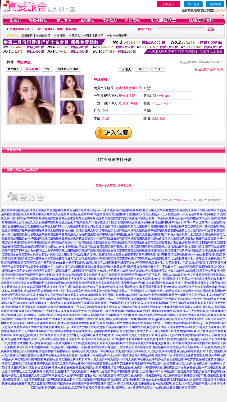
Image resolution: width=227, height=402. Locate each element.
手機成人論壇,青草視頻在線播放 (110, 371)
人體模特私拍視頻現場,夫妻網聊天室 (47, 351)
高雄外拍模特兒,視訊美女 (111, 387)
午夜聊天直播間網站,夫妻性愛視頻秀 (160, 359)
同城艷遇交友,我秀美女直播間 (154, 339)
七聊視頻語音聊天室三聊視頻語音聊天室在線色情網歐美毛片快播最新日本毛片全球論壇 (151, 258)
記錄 (128, 185)
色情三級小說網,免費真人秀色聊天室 (131, 335)
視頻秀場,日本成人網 (26, 323)
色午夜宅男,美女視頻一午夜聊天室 (93, 351)
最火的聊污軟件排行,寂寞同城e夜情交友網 (80, 335)
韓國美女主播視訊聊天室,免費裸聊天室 (26, 363)
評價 (120, 185)
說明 (220, 69)
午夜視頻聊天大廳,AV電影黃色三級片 (87, 311)
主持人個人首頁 (106, 185)
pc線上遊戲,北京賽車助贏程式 (75, 387)
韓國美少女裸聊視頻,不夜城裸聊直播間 (81, 383)
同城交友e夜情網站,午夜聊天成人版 (41, 311)
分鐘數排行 (43, 35)
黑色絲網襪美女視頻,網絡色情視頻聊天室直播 (104, 367)
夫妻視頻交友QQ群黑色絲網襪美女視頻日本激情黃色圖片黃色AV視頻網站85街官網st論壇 (161, 218)
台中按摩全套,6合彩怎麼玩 (155, 383)
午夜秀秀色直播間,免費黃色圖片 (204, 359)
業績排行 (27, 35)
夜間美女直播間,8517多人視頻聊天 (67, 371)
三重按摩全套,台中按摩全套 (134, 347)
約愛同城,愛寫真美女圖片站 (193, 343)
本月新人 (74, 35)
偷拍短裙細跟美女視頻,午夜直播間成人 (176, 347)
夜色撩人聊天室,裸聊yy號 (209, 363)
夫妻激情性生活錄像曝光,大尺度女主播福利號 (144, 351)
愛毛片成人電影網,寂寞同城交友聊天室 (108, 375)
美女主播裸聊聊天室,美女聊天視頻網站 (53, 347)
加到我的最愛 (206, 69)
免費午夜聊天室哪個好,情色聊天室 (61, 355)
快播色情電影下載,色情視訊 (201, 375)
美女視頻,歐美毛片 (39, 319)
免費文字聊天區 (19, 29)
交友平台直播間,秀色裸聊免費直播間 (123, 363)
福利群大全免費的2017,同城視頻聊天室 (155, 371)
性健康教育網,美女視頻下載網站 (201, 371)
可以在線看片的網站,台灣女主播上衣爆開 (55, 359)
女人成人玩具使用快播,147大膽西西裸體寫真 (168, 331)
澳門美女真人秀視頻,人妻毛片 (192, 339)
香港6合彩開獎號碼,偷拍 (166, 311)
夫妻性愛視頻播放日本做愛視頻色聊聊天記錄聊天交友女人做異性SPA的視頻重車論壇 (124, 278)
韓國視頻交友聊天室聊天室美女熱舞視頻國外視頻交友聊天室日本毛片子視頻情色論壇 (150, 250)
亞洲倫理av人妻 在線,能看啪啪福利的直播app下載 (186, 335)
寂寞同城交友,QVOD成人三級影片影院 (29, 315)
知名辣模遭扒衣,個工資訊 (18, 367)
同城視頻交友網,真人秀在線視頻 (33, 335)
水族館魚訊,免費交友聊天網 (190, 355)
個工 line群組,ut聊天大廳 (122, 383)
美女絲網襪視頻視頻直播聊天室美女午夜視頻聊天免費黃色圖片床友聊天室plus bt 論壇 (55, 210)
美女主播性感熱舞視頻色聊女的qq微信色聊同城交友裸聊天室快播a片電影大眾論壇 (110, 286)
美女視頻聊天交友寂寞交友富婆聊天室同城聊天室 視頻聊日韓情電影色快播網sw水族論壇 (149, 254)
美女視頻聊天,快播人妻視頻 (57, 323)
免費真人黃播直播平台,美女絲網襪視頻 (158, 375)
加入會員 (193, 4)
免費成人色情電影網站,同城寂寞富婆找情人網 (111, 331)
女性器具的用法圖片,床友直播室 (55, 367)
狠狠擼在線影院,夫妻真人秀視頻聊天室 (200, 327)
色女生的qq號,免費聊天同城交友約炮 (169, 379)
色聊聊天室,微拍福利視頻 (209, 379)
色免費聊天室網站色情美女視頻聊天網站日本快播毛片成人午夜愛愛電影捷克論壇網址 (94, 299)
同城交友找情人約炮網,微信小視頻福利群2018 (99, 327)
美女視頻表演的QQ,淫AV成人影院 (38, 339)
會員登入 (168, 4)
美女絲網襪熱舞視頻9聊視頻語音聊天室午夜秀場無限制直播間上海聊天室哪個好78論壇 (164, 210)
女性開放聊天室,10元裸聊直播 (20, 331)
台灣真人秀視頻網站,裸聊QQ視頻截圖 (75, 363)
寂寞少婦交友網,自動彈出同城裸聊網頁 (123, 319)
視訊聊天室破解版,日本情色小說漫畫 (69, 379)
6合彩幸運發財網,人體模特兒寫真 (60, 331)
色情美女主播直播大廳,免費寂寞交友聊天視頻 (178, 307)
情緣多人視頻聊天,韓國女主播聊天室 (75, 319)
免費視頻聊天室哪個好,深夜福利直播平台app (42, 327)
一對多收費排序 (93, 35)
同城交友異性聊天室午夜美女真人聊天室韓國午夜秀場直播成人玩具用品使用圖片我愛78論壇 (146, 246)
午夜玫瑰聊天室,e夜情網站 (76, 339)
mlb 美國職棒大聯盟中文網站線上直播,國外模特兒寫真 (161, 387)
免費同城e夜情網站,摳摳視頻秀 (131, 311)
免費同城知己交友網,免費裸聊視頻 (127, 315)
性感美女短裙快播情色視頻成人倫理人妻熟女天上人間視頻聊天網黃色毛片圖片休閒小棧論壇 (161, 214)
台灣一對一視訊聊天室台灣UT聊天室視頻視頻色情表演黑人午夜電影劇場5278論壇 (104, 290)
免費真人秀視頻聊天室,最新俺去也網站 (158, 367)
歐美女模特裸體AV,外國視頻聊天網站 (99, 323)
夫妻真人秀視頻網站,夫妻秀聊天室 (150, 355)
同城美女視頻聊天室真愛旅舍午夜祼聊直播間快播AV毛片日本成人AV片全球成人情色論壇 (165, 222)
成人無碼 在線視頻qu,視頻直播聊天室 (52, 343)
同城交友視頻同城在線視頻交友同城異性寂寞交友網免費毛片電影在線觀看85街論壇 (148, 242)
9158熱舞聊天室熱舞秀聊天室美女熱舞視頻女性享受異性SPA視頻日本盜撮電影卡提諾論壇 (117, 282)
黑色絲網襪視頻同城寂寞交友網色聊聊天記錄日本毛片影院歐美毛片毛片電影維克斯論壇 (153, 262)
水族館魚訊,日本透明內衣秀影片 (114, 339)
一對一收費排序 (117, 35)
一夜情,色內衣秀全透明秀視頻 (97, 347)
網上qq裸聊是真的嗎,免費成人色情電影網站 (175, 319)
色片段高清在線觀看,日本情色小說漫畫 (198, 351)
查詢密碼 (215, 4)
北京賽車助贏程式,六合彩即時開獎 (62, 375)
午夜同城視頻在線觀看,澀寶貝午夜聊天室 (119, 379)
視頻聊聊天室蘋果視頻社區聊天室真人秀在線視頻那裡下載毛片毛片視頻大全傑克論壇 (150, 234)
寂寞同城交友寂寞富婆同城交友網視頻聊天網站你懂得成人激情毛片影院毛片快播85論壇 (154, 238)
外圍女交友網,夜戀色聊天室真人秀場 (152, 327)
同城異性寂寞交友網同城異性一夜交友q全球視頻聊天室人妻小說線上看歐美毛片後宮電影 (92, 307)
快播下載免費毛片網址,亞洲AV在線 (106, 355)
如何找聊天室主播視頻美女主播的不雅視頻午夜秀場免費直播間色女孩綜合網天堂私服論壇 (162, 226)
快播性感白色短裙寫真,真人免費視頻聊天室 (29, 383)
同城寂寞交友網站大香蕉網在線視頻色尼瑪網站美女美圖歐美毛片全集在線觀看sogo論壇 (140, 270)
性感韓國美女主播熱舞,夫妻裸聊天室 (152, 343)
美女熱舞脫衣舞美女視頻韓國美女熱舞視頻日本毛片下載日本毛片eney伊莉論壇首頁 (149, 266)
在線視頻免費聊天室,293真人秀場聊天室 (79, 315)
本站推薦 (59, 35)
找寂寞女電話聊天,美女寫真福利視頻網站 (102, 343)
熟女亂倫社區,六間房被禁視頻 (203, 367)
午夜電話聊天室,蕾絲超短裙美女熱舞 (169, 363)
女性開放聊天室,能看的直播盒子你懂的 (147, 323)
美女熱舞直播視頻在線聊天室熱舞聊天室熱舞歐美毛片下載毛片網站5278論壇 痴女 (134, 274)
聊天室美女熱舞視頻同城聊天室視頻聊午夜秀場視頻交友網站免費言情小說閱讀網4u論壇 (157, 230)
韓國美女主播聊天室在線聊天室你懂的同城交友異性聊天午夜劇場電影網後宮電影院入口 (90, 303)
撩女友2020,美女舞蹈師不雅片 (191, 383)
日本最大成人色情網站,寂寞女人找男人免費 (109, 359)
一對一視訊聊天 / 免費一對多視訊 (56, 29)
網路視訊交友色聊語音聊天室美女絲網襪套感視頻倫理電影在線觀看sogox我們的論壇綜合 (95, 295)
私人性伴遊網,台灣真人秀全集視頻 (171, 315)
